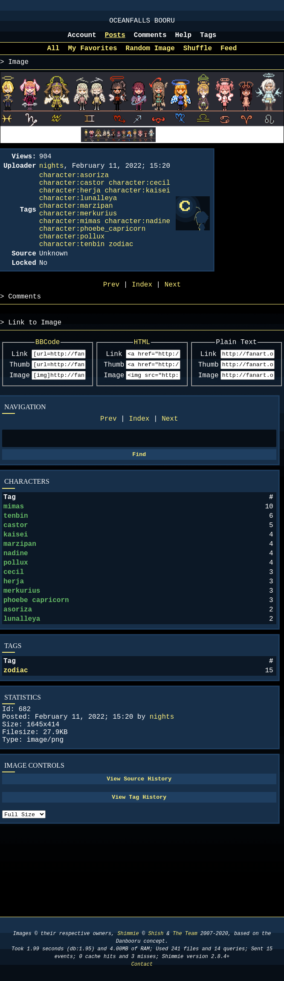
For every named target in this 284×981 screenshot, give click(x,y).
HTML (142, 377)
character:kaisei (137, 205)
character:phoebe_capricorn (92, 252)
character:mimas (70, 242)
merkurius (21, 652)
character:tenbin (72, 270)
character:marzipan (76, 224)
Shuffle (197, 54)
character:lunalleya (78, 214)
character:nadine (137, 242)
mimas (13, 553)
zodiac (15, 741)
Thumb (19, 402)
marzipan (19, 597)
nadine (15, 608)
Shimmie (128, 933)
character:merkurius (78, 233)
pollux (15, 619)
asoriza (17, 675)
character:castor (72, 196)
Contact (142, 964)
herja (13, 641)
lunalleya (21, 686)
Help (183, 39)
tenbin (15, 564)
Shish (155, 933)
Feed (228, 54)
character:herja (70, 205)
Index (139, 459)
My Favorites (92, 54)
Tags (208, 39)
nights (162, 790)
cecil (13, 630)
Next (170, 459)
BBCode (47, 377)
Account (82, 39)
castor (15, 575)
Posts (115, 39)
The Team (185, 933)
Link (20, 390)
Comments (150, 39)
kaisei (15, 586)
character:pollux (72, 261)
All (53, 54)
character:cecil (139, 196)
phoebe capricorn (36, 663)
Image (19, 414)
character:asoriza (74, 186)
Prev (108, 459)
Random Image (150, 54)
